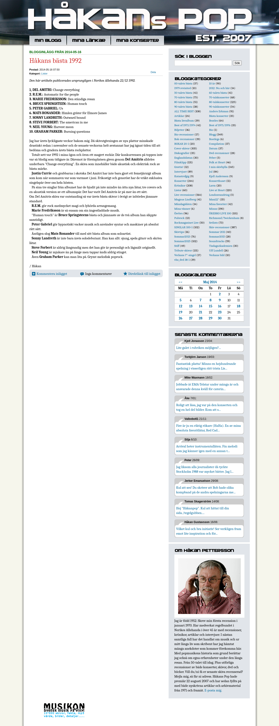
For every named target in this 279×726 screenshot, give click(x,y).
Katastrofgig (181, 176)
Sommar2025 (182, 241)
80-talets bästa (183, 102)
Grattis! (178, 167)
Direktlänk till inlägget (141, 274)
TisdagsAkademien (220, 245)
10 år (212, 83)
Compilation (216, 143)
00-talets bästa (183, 83)
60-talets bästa (218, 92)
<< (181, 282)
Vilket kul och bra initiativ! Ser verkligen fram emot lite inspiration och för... (208, 531)
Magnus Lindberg (185, 199)
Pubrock (179, 218)
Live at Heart (217, 190)
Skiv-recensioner (219, 227)
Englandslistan (183, 157)
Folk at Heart (217, 162)
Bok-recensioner (184, 139)
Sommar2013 (182, 236)
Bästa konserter (218, 116)
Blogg (212, 134)
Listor (44, 73)
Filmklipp (180, 162)
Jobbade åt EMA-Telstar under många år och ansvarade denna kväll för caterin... (207, 386)
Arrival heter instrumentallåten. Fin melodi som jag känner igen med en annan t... (206, 448)
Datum (213, 148)
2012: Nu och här (219, 88)
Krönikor (180, 185)
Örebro (178, 213)
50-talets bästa (183, 92)
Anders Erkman (218, 111)
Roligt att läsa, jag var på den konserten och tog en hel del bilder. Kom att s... (206, 407)
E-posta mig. (213, 690)
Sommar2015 (217, 236)
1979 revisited (182, 88)
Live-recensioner (184, 194)
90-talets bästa (183, 106)
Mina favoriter (218, 204)
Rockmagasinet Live (186, 222)
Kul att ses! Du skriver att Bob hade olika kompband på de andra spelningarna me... (206, 489)
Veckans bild (217, 255)
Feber (212, 157)
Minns (213, 208)
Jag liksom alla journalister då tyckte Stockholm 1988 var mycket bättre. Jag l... (205, 469)
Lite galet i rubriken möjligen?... (198, 348)
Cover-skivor (182, 148)
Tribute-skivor (183, 250)
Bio (211, 130)
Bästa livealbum (184, 120)
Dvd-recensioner (219, 153)
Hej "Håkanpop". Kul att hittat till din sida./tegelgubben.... (202, 510)
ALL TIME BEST (184, 111)
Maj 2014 (210, 282)
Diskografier (181, 153)
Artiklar (179, 116)
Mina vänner (182, 208)
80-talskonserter (219, 102)
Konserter (180, 181)
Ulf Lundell (216, 250)
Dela (153, 72)
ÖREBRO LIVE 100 (220, 213)
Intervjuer (180, 171)
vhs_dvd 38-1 (182, 259)
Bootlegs (214, 139)
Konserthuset (217, 181)
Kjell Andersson (219, 176)
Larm (212, 185)
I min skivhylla (218, 167)
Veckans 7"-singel (185, 255)
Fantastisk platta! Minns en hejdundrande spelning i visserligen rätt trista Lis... (206, 366)
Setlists (213, 222)
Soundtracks (216, 241)
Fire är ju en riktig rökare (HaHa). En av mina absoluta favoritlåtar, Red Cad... (208, 428)
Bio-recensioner (184, 134)
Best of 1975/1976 (219, 125)
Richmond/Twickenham (224, 218)
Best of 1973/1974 (185, 125)
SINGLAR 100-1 (183, 227)
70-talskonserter (219, 97)
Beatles (213, 120)
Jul (211, 171)
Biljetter (179, 130)
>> (239, 282)
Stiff (177, 245)
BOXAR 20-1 (181, 143)
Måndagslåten (183, 204)
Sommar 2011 (217, 232)
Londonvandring (219, 194)
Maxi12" (214, 199)
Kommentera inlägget (49, 274)
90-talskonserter (219, 106)
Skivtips (179, 232)
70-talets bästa (183, 97)
